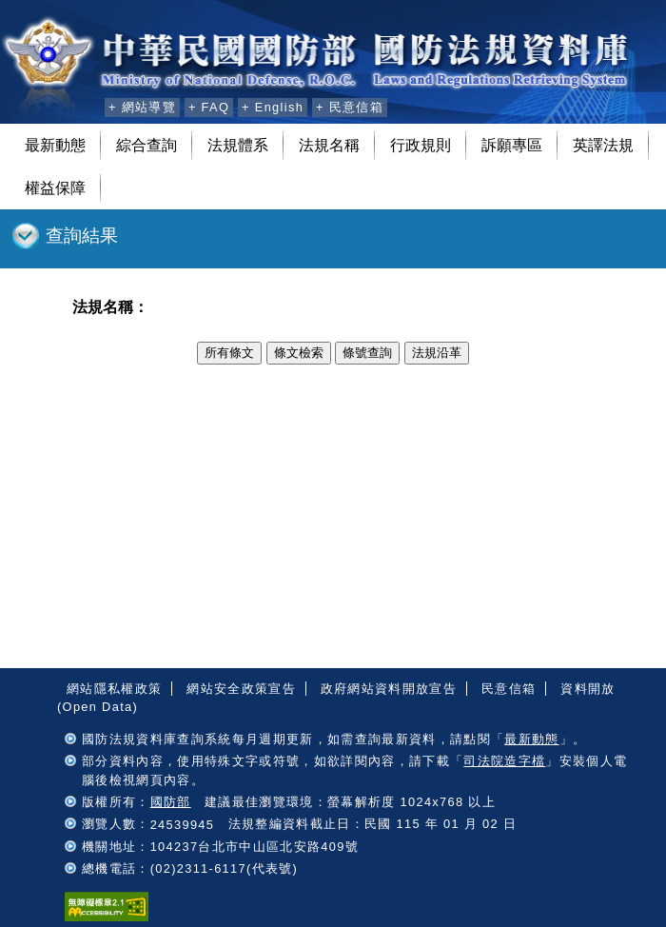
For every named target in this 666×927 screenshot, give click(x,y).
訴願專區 (511, 145)
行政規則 (420, 145)
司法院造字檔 (504, 761)
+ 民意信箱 (349, 107)
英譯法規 (603, 145)
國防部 (170, 802)
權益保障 (55, 188)
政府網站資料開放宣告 (389, 688)
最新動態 (55, 145)
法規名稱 (329, 145)
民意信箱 (508, 688)
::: (87, 104)
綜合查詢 (146, 145)
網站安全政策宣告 (241, 688)
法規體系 (237, 145)
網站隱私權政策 (114, 688)
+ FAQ (208, 107)
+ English (273, 107)
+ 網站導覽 (142, 107)
